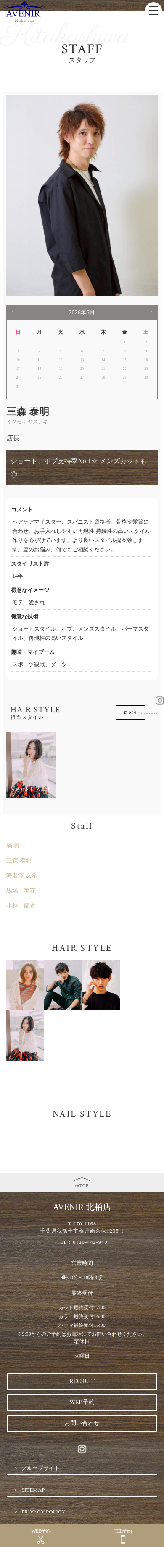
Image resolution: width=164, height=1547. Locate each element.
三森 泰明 (19, 860)
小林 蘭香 (21, 906)
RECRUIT (82, 1381)
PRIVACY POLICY (43, 1511)
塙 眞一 (16, 845)
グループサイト (40, 1468)
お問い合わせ (82, 1423)
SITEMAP (33, 1490)
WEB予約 (81, 1402)
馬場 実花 (21, 891)
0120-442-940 (90, 1242)
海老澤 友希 (21, 875)
